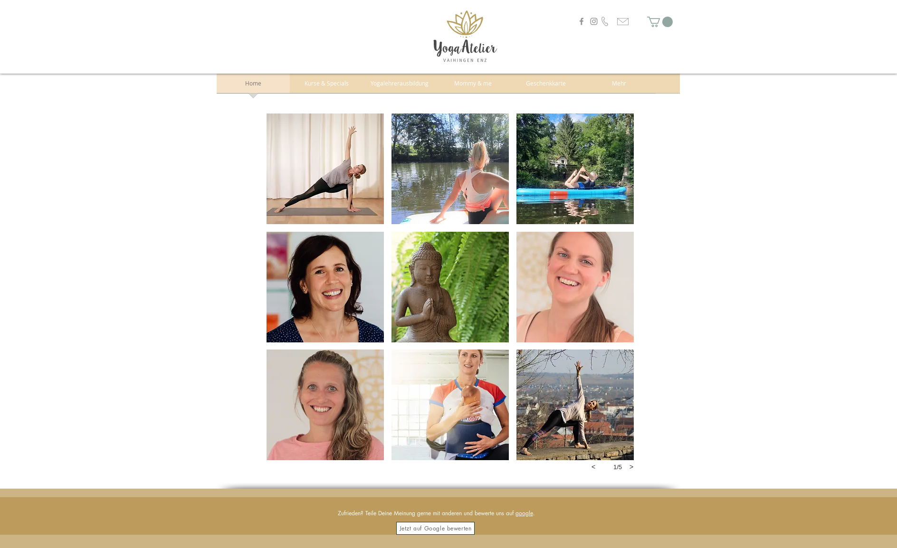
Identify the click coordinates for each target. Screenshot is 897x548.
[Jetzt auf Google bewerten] (435, 528)
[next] (631, 466)
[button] (660, 22)
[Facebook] (581, 21)
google (524, 513)
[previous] (593, 466)
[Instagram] (594, 21)
